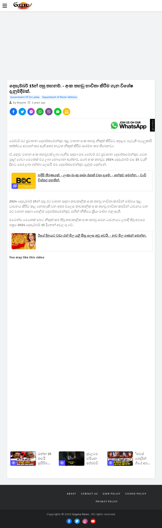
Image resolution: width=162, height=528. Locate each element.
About (71, 493)
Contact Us (89, 493)
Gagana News (80, 514)
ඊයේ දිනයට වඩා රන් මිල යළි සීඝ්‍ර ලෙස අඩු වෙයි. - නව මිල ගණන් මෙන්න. (92, 236)
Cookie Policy (135, 493)
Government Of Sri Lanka (24, 97)
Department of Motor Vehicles (59, 97)
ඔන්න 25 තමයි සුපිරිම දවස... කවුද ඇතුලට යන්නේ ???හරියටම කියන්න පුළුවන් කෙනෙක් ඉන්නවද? (46, 458)
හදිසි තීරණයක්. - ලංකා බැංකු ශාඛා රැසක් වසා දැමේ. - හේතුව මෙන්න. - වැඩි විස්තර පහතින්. (92, 177)
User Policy (111, 493)
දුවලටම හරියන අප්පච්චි (92, 458)
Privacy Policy (107, 501)
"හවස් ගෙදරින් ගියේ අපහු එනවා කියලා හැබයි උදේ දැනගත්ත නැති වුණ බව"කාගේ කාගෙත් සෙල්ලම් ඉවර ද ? (143, 458)
